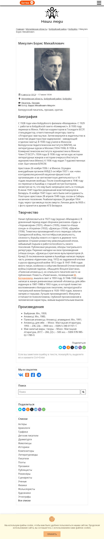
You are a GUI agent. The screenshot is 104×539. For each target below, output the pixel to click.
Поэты (21, 462)
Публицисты (25, 470)
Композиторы (26, 450)
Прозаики (23, 466)
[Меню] (99, 3)
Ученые (22, 481)
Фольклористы (26, 489)
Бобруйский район (58, 29)
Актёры (22, 424)
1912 (33, 94)
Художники (24, 492)
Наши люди (52, 21)
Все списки (24, 500)
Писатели (23, 458)
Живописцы (24, 443)
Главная (20, 29)
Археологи (24, 428)
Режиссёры (24, 473)
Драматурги (25, 439)
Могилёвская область (36, 29)
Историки (23, 447)
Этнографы (24, 496)
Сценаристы (25, 477)
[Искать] (83, 391)
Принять (52, 534)
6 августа (25, 94)
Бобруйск (72, 29)
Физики (22, 485)
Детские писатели (28, 435)
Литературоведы (28, 454)
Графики (23, 431)
